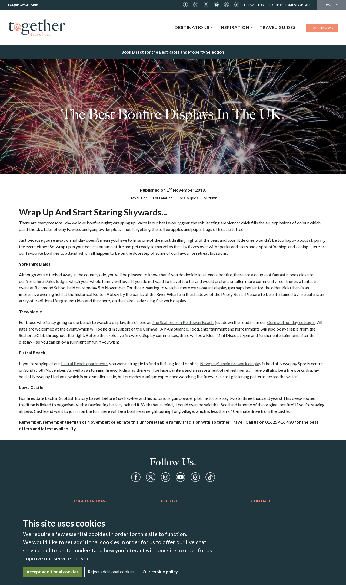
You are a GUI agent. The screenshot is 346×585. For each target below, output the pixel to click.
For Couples (188, 197)
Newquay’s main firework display (230, 363)
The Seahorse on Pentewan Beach (183, 322)
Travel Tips (138, 197)
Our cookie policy (160, 571)
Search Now (322, 28)
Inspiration (236, 27)
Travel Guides (279, 27)
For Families (162, 197)
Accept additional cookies (52, 571)
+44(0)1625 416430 (23, 5)
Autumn (210, 197)
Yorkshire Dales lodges (47, 281)
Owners (331, 5)
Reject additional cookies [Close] (111, 571)
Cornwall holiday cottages (291, 322)
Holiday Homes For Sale (290, 5)
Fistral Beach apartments (84, 363)
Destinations (194, 27)
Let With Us (254, 5)
